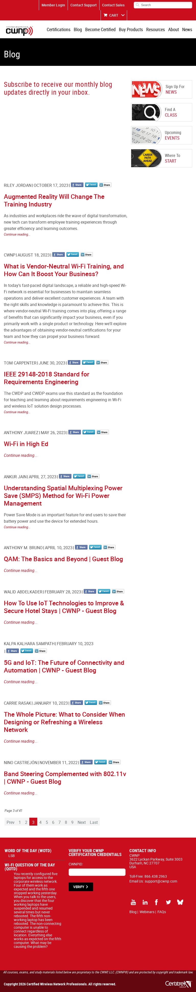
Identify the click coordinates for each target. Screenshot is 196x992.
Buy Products (131, 29)
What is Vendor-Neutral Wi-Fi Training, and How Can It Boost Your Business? (64, 270)
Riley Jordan (17, 185)
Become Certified (100, 29)
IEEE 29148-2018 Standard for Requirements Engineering (46, 378)
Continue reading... (17, 234)
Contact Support (83, 5)
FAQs (161, 911)
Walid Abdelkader (23, 592)
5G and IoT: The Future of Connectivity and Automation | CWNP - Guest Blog (64, 666)
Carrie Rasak (17, 703)
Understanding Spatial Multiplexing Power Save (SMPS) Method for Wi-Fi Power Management (63, 495)
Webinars (147, 911)
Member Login (53, 5)
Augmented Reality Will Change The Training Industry (54, 200)
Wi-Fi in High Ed (26, 443)
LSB (11, 855)
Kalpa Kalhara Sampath (29, 643)
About (173, 29)
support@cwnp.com (161, 881)
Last (94, 822)
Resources (155, 29)
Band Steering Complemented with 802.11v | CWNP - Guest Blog (65, 777)
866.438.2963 (155, 876)
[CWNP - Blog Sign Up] (65, 134)
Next (82, 822)
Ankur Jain (15, 477)
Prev (11, 822)
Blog (78, 29)
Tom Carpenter (20, 363)
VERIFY (78, 887)
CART (113, 15)
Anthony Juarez (21, 432)
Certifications (58, 29)
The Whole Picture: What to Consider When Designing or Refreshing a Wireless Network (64, 722)
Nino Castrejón (20, 762)
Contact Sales (113, 5)
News (187, 29)
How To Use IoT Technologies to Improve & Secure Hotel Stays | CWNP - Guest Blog (64, 607)
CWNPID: (76, 864)
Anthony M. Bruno (23, 547)
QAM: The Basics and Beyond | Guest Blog (63, 559)
